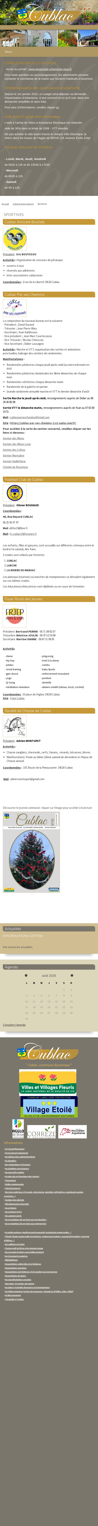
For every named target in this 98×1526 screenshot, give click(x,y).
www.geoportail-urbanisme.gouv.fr (50, 69)
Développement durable (17, 1203)
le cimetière (10, 1160)
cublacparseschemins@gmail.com (29, 417)
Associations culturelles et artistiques (23, 1263)
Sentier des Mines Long (17, 444)
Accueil (5, 203)
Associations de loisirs (15, 1275)
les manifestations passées (18, 1279)
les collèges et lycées (15, 1244)
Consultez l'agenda (14, 1025)
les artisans (10, 1207)
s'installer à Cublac (14, 1299)
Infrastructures (12, 1188)
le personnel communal (16, 1152)
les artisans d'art (13, 1211)
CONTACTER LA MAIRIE (19, 1432)
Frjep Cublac (17, 698)
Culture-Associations (23, 203)
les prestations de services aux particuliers (25, 1219)
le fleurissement (13, 1295)
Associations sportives (15, 1267)
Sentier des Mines (13, 438)
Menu (8, 52)
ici (57, 107)
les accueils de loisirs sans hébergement (24, 1252)
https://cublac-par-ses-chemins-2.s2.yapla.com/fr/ (43, 423)
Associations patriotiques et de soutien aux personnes (31, 1271)
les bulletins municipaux (17, 1168)
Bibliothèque (11, 1259)
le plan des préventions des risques (22, 1176)
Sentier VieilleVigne (14, 461)
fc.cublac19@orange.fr (23, 534)
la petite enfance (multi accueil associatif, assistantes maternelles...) (38, 1232)
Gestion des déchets (14, 1199)
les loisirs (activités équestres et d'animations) (27, 1287)
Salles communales (14, 1184)
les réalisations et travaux (17, 1164)
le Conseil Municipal (14, 1148)
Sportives (42, 203)
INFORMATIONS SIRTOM (23, 936)
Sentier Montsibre (13, 455)
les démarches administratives (20, 1156)
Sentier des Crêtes (14, 450)
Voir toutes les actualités (18, 947)
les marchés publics (14, 1172)
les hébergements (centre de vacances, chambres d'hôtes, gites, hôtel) (39, 1291)
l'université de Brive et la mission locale (24, 1248)
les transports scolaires (16, 1256)
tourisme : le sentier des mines (19, 1283)
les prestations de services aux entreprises (25, 1223)
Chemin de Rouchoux (15, 467)
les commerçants (13, 1215)
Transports (10, 1180)
